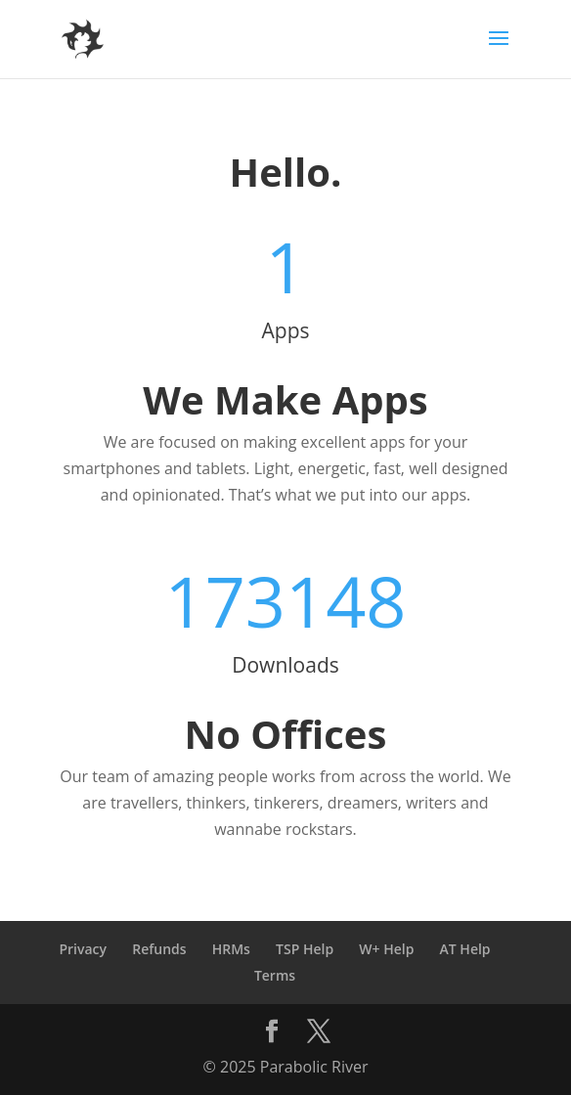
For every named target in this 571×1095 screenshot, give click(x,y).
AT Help (465, 949)
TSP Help (304, 949)
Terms (274, 975)
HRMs (231, 949)
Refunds (159, 949)
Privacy (83, 949)
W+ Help (386, 949)
